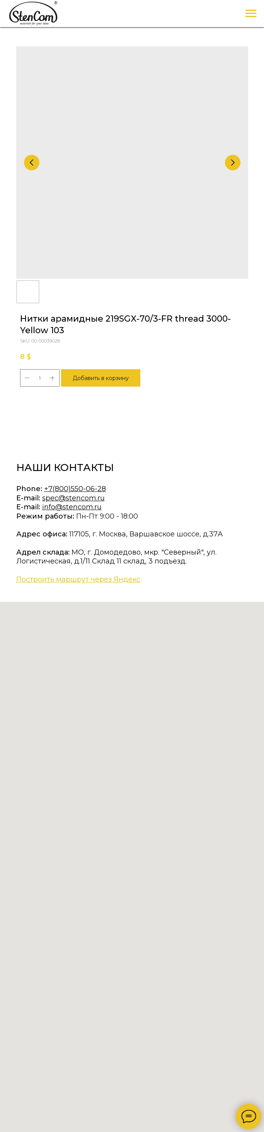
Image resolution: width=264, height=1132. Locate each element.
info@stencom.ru (72, 507)
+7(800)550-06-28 (75, 489)
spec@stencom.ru (73, 498)
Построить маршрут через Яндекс (78, 579)
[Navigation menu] (250, 13)
